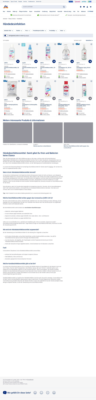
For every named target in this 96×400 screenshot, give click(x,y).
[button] (35, 392)
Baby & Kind (53, 11)
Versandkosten (30, 379)
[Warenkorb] (91, 7)
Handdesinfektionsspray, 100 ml (29, 68)
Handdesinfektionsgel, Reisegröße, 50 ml (46, 105)
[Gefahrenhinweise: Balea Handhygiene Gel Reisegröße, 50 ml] (27, 111)
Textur (61, 30)
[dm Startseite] (5, 7)
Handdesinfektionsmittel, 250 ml (47, 68)
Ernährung (45, 11)
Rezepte (20, 1)
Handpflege (19, 18)
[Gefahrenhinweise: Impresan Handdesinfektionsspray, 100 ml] (27, 74)
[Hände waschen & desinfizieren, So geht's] (48, 135)
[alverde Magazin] (84, 1)
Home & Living (67, 11)
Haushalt (60, 11)
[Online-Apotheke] (90, 11)
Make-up (15, 11)
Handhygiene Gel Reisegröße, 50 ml (29, 105)
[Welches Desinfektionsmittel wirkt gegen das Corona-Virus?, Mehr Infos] (78, 135)
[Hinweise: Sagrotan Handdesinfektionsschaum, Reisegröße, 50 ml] (79, 111)
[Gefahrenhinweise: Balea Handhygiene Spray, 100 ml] (82, 74)
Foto (74, 11)
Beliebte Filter (7, 30)
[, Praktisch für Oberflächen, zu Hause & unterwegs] (17, 135)
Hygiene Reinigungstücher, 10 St (11, 105)
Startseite (5, 18)
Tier (78, 11)
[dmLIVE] (90, 1)
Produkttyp (52, 30)
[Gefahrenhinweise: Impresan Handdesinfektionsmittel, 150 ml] (9, 74)
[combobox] (44, 7)
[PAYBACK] (71, 1)
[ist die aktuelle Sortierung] (87, 40)
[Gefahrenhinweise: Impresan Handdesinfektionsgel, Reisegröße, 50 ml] (46, 111)
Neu (4, 11)
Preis (26, 30)
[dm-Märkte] (81, 7)
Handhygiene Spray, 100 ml (83, 67)
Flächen (51, 167)
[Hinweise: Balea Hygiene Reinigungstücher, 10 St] (7, 111)
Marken (9, 11)
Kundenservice (31, 1)
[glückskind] (77, 1)
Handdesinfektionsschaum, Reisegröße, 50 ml (83, 105)
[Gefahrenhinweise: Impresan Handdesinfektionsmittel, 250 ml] (46, 74)
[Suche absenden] (63, 7)
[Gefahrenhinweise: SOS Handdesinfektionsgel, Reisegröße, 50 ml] (63, 111)
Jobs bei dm (38, 1)
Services (25, 1)
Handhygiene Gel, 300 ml (64, 67)
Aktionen (83, 11)
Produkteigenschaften (38, 30)
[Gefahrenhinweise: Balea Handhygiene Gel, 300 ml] (64, 74)
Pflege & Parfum (23, 11)
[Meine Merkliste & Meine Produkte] (84, 7)
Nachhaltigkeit (6, 1)
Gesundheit (37, 11)
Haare (30, 11)
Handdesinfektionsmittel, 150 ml (11, 68)
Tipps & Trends (14, 1)
